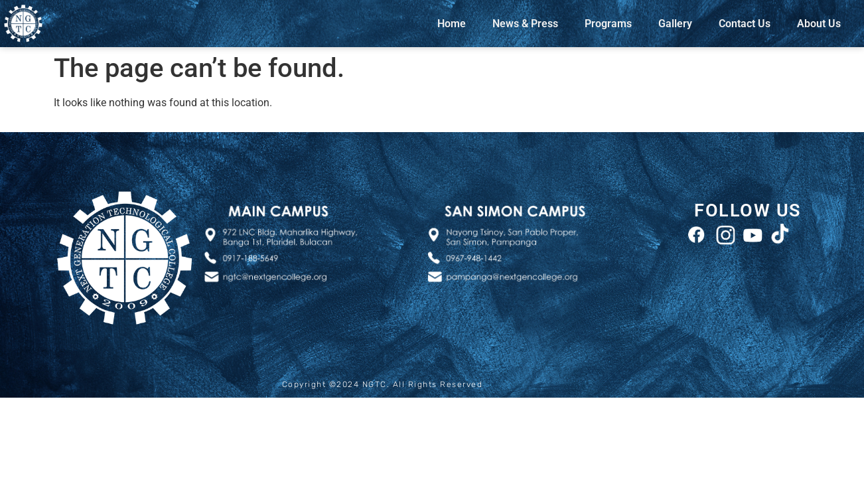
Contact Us (744, 23)
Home (451, 23)
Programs (608, 23)
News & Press (525, 23)
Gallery (675, 23)
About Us (819, 23)
